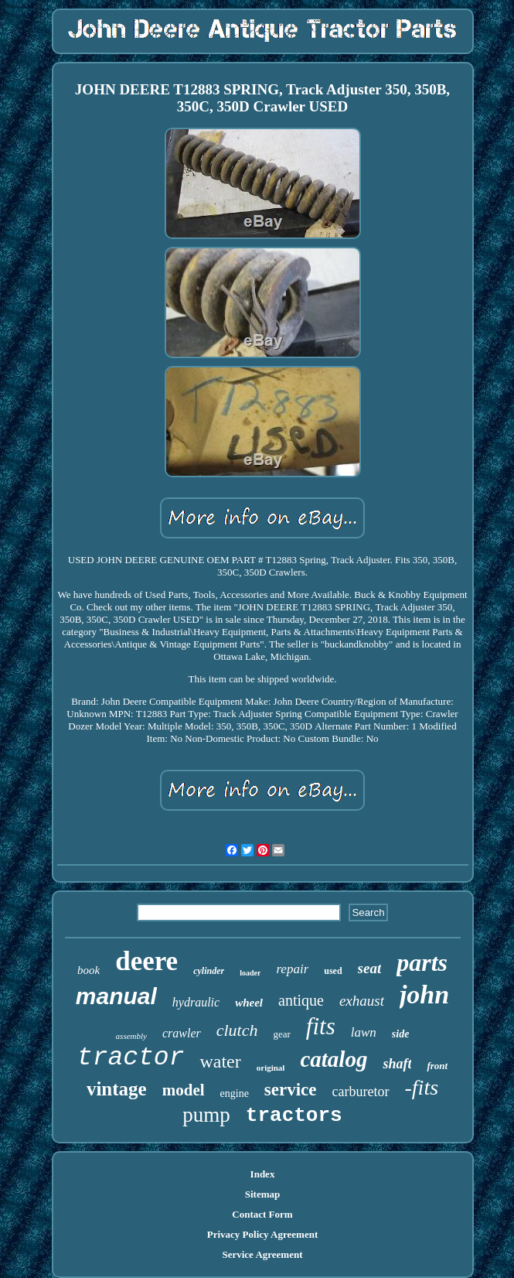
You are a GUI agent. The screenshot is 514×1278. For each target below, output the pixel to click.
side (401, 1034)
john (424, 994)
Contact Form (262, 1214)
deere (146, 961)
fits (320, 1026)
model (183, 1090)
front (437, 1065)
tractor (131, 1058)
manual (116, 996)
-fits (422, 1087)
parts (422, 962)
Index (262, 1174)
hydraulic (196, 1002)
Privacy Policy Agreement (262, 1234)
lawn (363, 1032)
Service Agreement (262, 1254)
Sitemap (263, 1194)
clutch (237, 1030)
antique (301, 1000)
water (219, 1061)
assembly (131, 1036)
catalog (333, 1059)
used (333, 970)
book (88, 970)
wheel (249, 1002)
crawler (181, 1033)
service (290, 1089)
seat (370, 968)
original (271, 1067)
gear (281, 1034)
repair (292, 969)
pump (206, 1114)
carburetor (361, 1091)
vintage (117, 1088)
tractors (294, 1115)
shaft (397, 1063)
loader (250, 973)
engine (234, 1093)
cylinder (208, 970)
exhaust (361, 1001)
